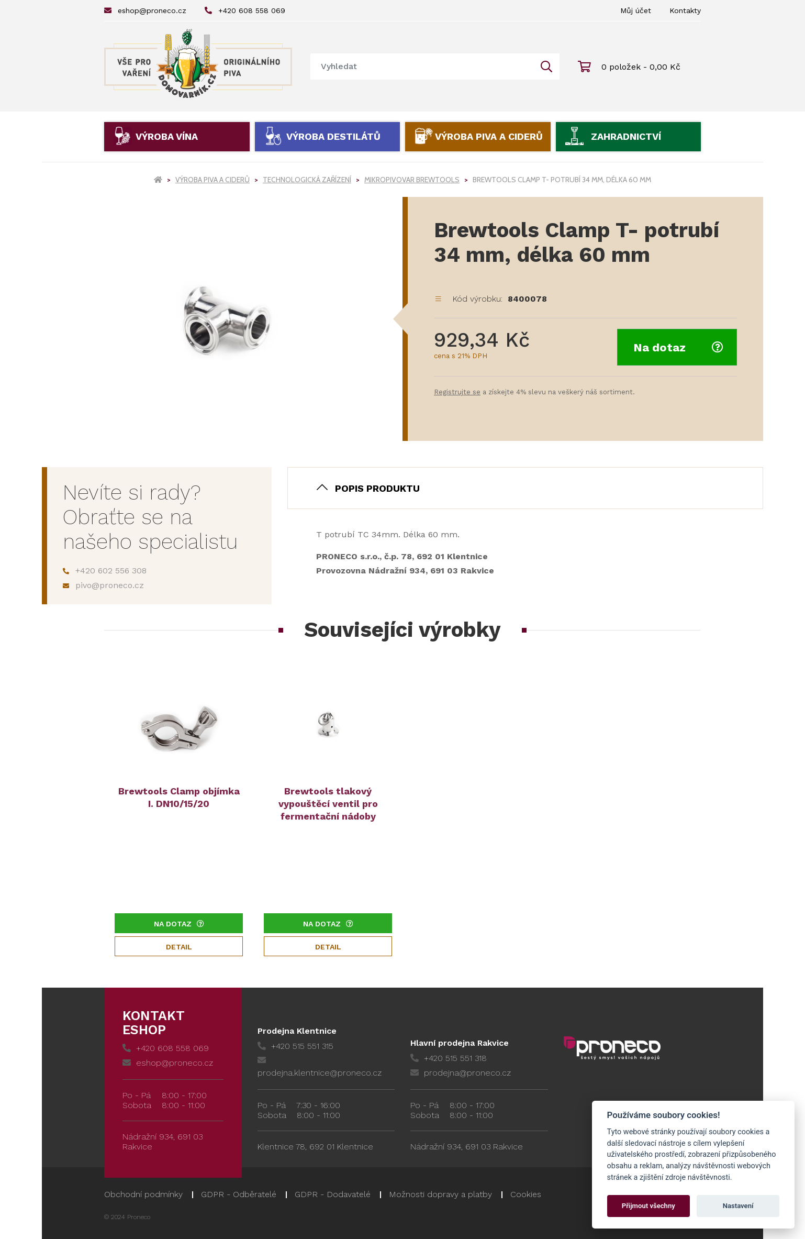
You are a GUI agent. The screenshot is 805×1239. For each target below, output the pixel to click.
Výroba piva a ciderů (489, 136)
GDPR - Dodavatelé (333, 1194)
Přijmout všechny (648, 1206)
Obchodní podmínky (143, 1194)
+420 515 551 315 (295, 1046)
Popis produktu (377, 488)
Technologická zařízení (307, 179)
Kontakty (685, 10)
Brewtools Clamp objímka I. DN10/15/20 (179, 797)
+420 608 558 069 (245, 10)
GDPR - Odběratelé (238, 1194)
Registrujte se (457, 392)
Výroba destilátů (333, 136)
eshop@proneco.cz (145, 10)
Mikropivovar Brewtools (412, 179)
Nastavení (738, 1206)
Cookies (525, 1194)
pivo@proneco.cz (103, 585)
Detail (179, 947)
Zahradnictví (626, 136)
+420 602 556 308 (105, 571)
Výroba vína (167, 136)
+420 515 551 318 (448, 1058)
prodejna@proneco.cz (460, 1073)
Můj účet (635, 10)
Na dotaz (678, 347)
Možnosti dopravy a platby (440, 1194)
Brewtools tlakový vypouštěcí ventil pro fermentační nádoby (328, 804)
